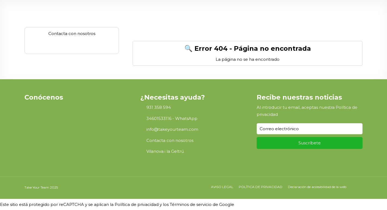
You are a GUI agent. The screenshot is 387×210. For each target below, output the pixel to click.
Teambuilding (238, 10)
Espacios (269, 10)
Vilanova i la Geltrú (165, 151)
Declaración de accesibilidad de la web (317, 187)
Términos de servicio (191, 204)
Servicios (292, 10)
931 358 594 (158, 107)
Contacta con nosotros (169, 140)
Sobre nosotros (205, 10)
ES (350, 10)
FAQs (312, 10)
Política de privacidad (137, 204)
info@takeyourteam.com (172, 129)
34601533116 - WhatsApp (171, 118)
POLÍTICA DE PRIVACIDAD (260, 187)
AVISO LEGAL (222, 187)
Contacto (332, 10)
